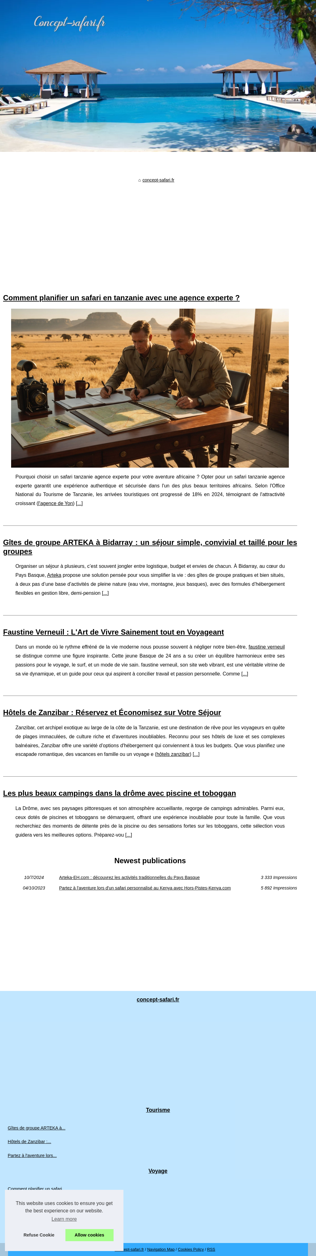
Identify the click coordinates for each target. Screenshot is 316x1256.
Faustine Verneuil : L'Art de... (36, 1202)
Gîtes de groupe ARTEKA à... (36, 1127)
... (79, 503)
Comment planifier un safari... (37, 1188)
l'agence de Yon (55, 503)
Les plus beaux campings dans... (40, 1216)
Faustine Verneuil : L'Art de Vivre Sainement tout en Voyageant (113, 632)
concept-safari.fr (158, 180)
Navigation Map (161, 1249)
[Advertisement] (150, 231)
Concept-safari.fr (129, 1249)
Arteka (54, 575)
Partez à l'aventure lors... (32, 1155)
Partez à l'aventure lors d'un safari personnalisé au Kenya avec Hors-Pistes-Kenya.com (145, 888)
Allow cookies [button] (89, 1234)
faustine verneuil (266, 646)
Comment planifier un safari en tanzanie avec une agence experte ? (121, 298)
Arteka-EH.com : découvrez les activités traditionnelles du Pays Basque (129, 877)
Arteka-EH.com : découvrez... (37, 1230)
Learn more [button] (64, 1219)
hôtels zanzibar (173, 754)
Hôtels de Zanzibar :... (29, 1141)
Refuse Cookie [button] (38, 1234)
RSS (211, 1249)
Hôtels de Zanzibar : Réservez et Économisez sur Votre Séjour (112, 712)
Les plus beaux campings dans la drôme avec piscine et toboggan (119, 793)
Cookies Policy (191, 1249)
